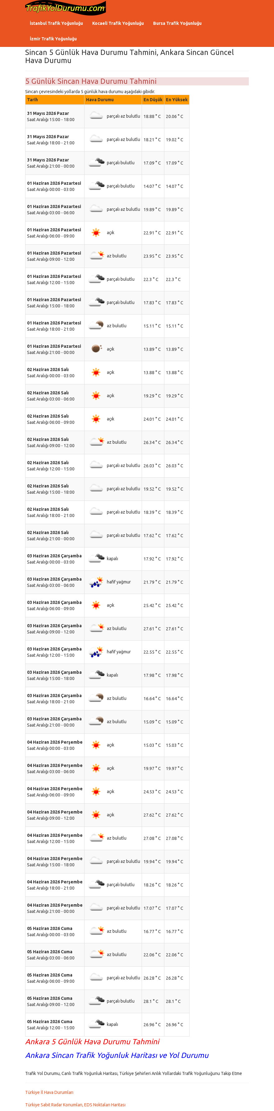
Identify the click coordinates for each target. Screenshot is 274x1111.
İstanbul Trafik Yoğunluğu (56, 23)
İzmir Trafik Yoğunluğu (53, 38)
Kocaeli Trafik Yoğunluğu (118, 23)
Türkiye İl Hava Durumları (49, 1092)
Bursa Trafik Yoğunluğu (177, 23)
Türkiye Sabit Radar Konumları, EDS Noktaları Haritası (75, 1104)
